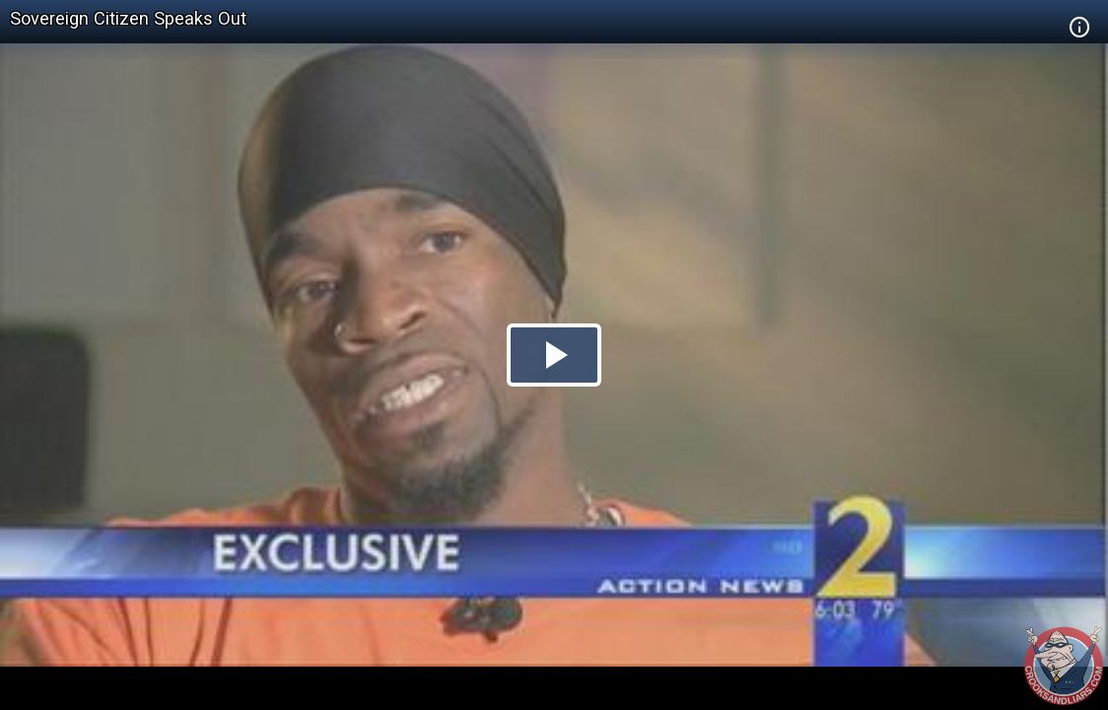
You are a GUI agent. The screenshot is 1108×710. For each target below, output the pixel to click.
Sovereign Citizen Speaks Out (128, 18)
